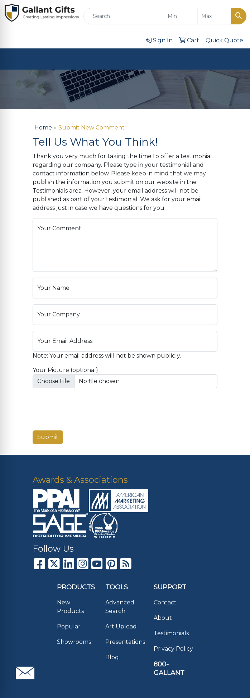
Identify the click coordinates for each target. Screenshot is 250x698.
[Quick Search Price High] (214, 16)
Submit (47, 437)
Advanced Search (119, 606)
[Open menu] (236, 59)
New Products (70, 606)
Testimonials (171, 633)
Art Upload (121, 626)
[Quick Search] (123, 16)
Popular (69, 626)
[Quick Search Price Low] (181, 16)
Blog (112, 657)
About (163, 617)
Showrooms (74, 641)
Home (43, 127)
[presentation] (87, 408)
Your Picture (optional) (65, 370)
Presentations (125, 641)
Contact (165, 602)
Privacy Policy (173, 648)
